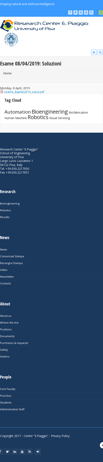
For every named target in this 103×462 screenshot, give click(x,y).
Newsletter (7, 276)
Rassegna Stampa (11, 263)
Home (7, 73)
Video (3, 270)
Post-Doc (5, 396)
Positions (6, 329)
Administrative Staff (12, 409)
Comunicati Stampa (12, 256)
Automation (17, 112)
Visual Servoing (59, 118)
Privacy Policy (60, 436)
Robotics (38, 117)
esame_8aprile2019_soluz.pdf (24, 92)
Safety (4, 350)
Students (6, 402)
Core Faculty (7, 389)
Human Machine (15, 118)
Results (5, 217)
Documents (7, 336)
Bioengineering (50, 111)
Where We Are (9, 322)
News (3, 249)
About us (5, 316)
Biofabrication (78, 112)
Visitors (5, 356)
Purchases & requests (14, 343)
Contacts (5, 283)
